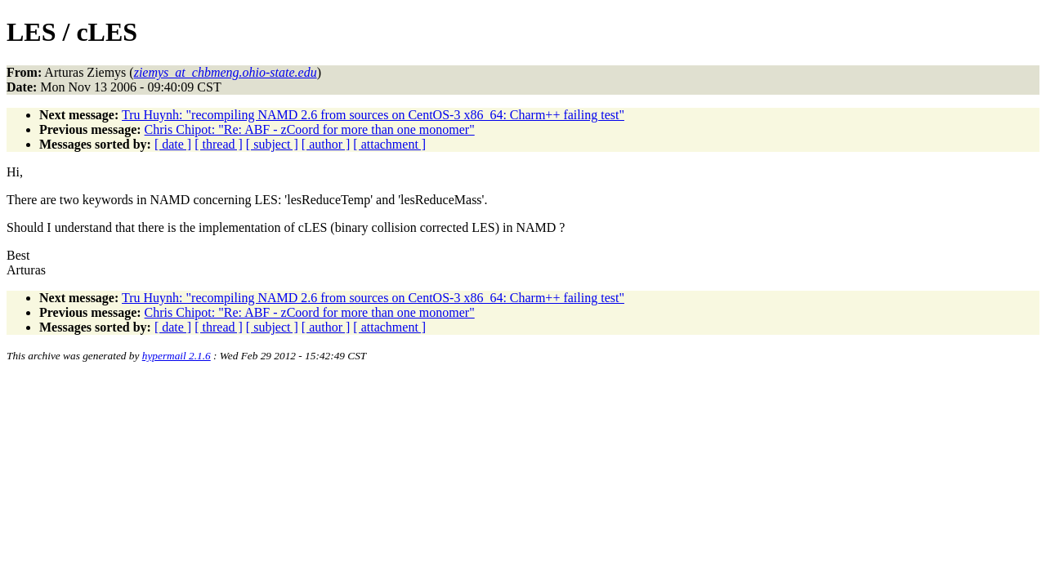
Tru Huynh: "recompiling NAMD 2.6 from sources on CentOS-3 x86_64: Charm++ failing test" (373, 115)
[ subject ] (272, 144)
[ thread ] (218, 144)
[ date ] (172, 144)
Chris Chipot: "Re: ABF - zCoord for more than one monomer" (310, 129)
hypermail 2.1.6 (176, 356)
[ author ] (326, 144)
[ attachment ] (389, 144)
